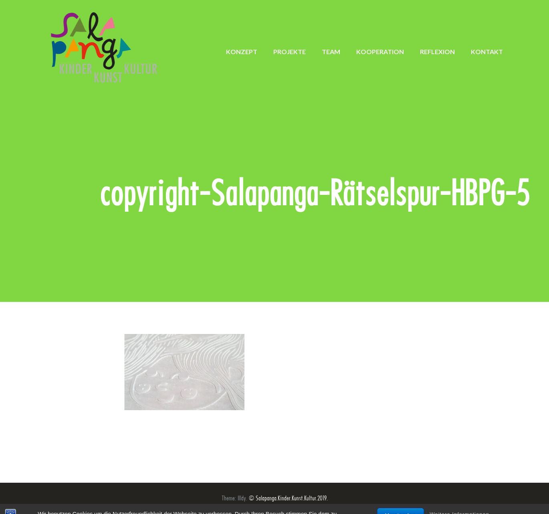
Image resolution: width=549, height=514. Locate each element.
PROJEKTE (289, 51)
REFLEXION (437, 51)
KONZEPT (241, 51)
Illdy (242, 498)
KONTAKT (487, 51)
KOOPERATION (380, 51)
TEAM (331, 51)
